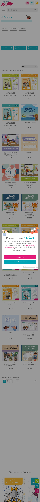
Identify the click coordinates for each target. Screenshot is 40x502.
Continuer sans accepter (30, 267)
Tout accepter (20, 257)
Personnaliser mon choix (20, 262)
